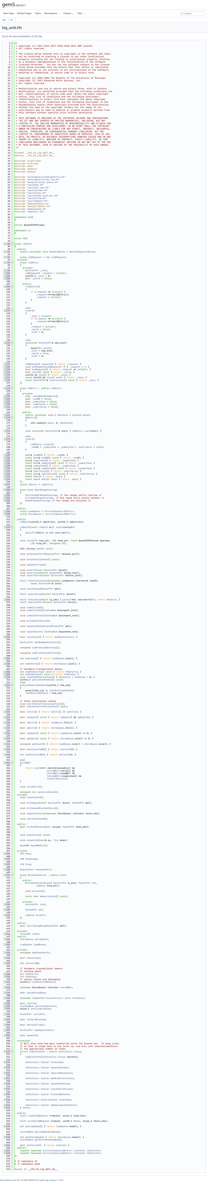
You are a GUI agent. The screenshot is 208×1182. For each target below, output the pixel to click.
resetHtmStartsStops (39, 677)
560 (7, 1137)
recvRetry (33, 786)
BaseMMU (24, 845)
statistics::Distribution (41, 1099)
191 (7, 471)
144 (7, 377)
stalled (31, 1003)
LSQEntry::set (81, 431)
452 (7, 944)
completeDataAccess (39, 626)
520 (7, 1067)
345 (7, 749)
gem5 (30, 217)
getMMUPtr (38, 845)
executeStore (36, 602)
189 (7, 465)
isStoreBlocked (57, 778)
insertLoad (33, 572)
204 (7, 500)
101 (7, 273)
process (36, 891)
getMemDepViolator (46, 642)
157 (7, 401)
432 (7, 915)
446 (7, 933)
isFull (31, 711)
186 (7, 457)
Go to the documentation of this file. (22, 36)
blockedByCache (60, 1094)
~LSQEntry (31, 286)
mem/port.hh (35, 211)
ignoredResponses (61, 1073)
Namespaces (52, 13)
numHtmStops (32, 674)
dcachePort (44, 869)
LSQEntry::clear (41, 444)
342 (7, 744)
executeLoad (35, 594)
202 (7, 495)
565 (7, 1145)
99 (7, 270)
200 (7, 489)
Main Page (8, 13)
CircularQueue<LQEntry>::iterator (64, 1150)
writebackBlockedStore (41, 808)
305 (7, 663)
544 (7, 1107)
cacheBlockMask (36, 992)
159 (7, 404)
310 (7, 677)
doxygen (53, 1180)
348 (7, 754)
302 (7, 658)
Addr (22, 992)
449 (7, 939)
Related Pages (24, 13)
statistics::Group (70, 1051)
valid (35, 372)
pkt (94, 882)
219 (7, 527)
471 (7, 981)
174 (7, 431)
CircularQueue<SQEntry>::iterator (64, 1153)
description (48, 896)
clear (28, 310)
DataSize (62, 415)
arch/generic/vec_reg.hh (43, 179)
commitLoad (33, 607)
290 (7, 637)
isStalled (33, 1145)
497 (7, 1019)
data (36, 476)
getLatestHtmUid (42, 679)
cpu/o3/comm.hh (37, 190)
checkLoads (33, 957)
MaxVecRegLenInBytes (82, 251)
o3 (11, 20)
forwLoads (57, 1062)
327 (7, 717)
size (41, 374)
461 (7, 957)
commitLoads (34, 610)
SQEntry (32, 388)
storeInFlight (35, 1024)
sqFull (71, 711)
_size (40, 275)
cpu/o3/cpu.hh (36, 192)
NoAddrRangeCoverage (38, 500)
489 (7, 1006)
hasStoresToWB (35, 749)
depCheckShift (40, 952)
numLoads (30, 658)
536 (7, 1094)
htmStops (69, 674)
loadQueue (58, 658)
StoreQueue (34, 514)
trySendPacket (35, 826)
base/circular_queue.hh (42, 182)
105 (7, 278)
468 (7, 974)
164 (7, 406)
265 (7, 599)
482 (7, 998)
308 (7, 671)
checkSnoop (33, 588)
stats (59, 527)
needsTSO (32, 1035)
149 (7, 388)
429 (7, 909)
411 (7, 875)
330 (7, 722)
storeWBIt (41, 768)
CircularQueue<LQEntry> (59, 511)
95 (7, 262)
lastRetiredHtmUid (60, 690)
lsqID (35, 933)
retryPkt (38, 1014)
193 (7, 476)
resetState (33, 797)
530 (7, 1083)
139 (7, 369)
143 (7, 374)
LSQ (33, 543)
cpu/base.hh (35, 184)
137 (7, 364)
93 (7, 257)
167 (7, 415)
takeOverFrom (35, 564)
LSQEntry (33, 262)
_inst (43, 270)
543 (7, 1105)
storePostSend (35, 818)
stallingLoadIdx (41, 1008)
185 (7, 455)
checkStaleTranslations (41, 706)
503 (7, 1030)
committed (39, 465)
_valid (36, 278)
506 (7, 1035)
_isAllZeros (39, 406)
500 (7, 1024)
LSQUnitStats (37, 1051)
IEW (25, 238)
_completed (38, 404)
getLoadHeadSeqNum (46, 1131)
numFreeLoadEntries (44, 647)
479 (7, 992)
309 (7, 674)
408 (7, 869)
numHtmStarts (33, 671)
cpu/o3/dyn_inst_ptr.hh (42, 195)
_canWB (36, 398)
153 (7, 396)
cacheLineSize (46, 792)
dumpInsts (33, 834)
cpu (4, 20)
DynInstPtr (32, 270)
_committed (38, 401)
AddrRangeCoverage (46, 489)
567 (7, 1150)
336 (7, 733)
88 (7, 243)
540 (7, 1099)
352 (7, 762)
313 (7, 685)
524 (7, 1073)
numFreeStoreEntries (44, 652)
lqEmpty (64, 717)
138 (7, 366)
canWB (36, 455)
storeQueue (60, 663)
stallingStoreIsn (45, 1006)
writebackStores (37, 620)
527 (7, 1078)
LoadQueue (34, 511)
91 (7, 251)
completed (39, 460)
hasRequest (38, 369)
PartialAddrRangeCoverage (41, 495)
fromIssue (78, 998)
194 (7, 479)
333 (7, 727)
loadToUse (65, 1099)
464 (7, 963)
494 (7, 1014)
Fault (23, 580)
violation (33, 637)
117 (7, 310)
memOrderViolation (62, 1078)
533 (7, 1088)
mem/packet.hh (36, 209)
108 (7, 286)
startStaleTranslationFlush (44, 703)
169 (7, 417)
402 (7, 858)
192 (7, 473)
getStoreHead (33, 1137)
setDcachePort (35, 553)
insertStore (34, 575)
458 (7, 952)
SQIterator (93, 1153)
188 (7, 463)
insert (31, 570)
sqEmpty (82, 717)
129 (7, 342)
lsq (29, 864)
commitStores (35, 615)
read (30, 1115)
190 (7, 468)
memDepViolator (64, 637)
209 (7, 514)
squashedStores (60, 1083)
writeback (33, 802)
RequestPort (52, 553)
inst (42, 904)
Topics (38, 13)
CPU (35, 540)
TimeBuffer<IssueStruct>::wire (51, 998)
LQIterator (93, 1150)
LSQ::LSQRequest (55, 257)
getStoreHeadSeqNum (47, 1139)
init (29, 540)
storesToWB (66, 749)
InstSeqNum (49, 610)
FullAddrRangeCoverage (39, 497)
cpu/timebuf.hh (37, 200)
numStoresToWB (34, 754)
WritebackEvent (37, 875)
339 (7, 738)
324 (7, 711)
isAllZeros (40, 471)
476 (7, 987)
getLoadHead (32, 1126)
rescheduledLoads (61, 1088)
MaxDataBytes (57, 251)
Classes (68, 13)
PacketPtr (47, 588)
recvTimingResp (36, 925)
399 (7, 853)
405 (7, 864)
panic (28, 532)
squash (31, 631)
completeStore (35, 813)
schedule (32, 840)
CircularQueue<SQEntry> (60, 514)
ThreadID (25, 933)
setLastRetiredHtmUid (33, 685)
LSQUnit (27, 243)
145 (7, 380)
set (27, 342)
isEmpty (31, 717)
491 (7, 1008)
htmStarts (71, 671)
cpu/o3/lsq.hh (36, 198)
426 (7, 904)
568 (7, 1153)
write (31, 1121)
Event (42, 840)
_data (35, 396)
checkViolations (38, 580)
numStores (31, 663)
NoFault (111, 599)
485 (7, 1003)
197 (7, 484)
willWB (24, 762)
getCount (37, 744)
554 (7, 1126)
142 (7, 372)
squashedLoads (59, 1067)
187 (7, 460)
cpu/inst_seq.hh (38, 187)
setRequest (38, 366)
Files (81, 13)
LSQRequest (34, 257)
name (38, 548)
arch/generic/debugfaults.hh (46, 176)
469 (7, 976)
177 (7, 439)
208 (7, 511)
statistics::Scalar (37, 1062)
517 (7, 1062)
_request (46, 273)
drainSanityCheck (37, 559)
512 (7, 1051)
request (46, 364)
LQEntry (32, 484)
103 (7, 275)
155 (7, 398)
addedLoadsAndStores (63, 1105)
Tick (56, 840)
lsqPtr (41, 915)
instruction (56, 380)
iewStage (32, 858)
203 (7, 497)
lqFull (55, 711)
